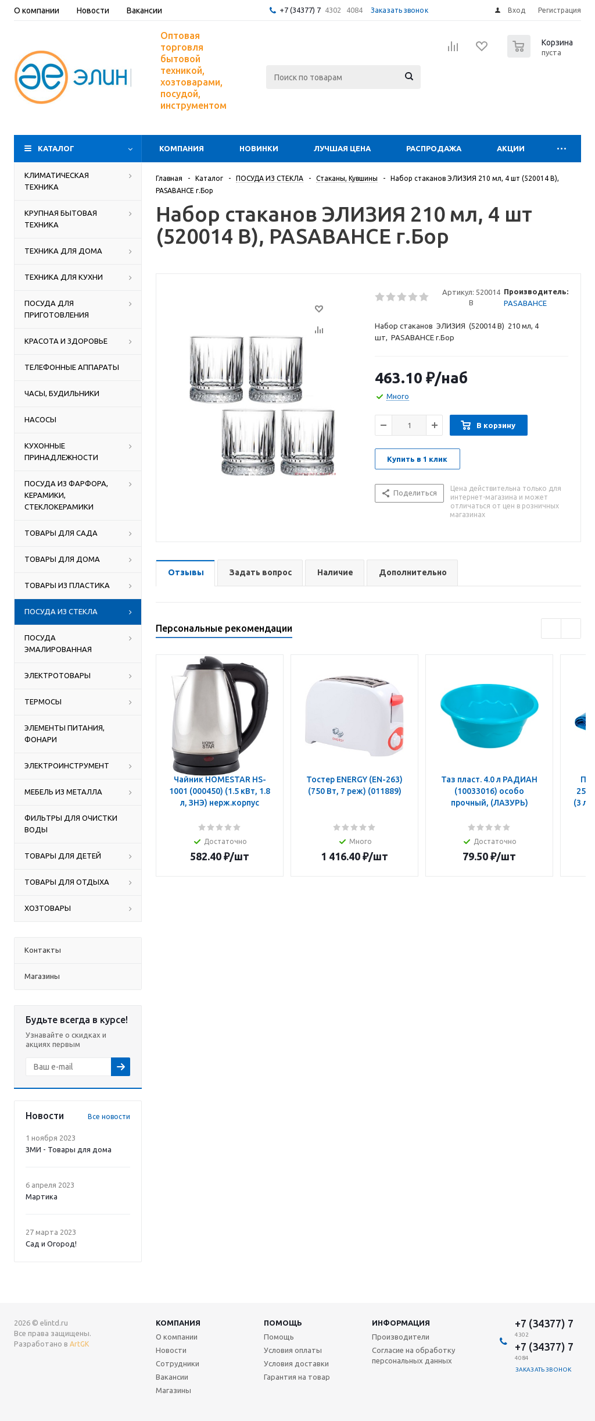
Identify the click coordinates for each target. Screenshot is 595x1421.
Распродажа (433, 148)
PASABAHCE (525, 303)
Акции (511, 148)
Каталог (56, 148)
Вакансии (172, 1377)
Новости (171, 1350)
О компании (177, 1337)
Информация (401, 1323)
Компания (181, 148)
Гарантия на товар (297, 1377)
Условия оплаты (293, 1350)
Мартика (42, 1196)
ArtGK (79, 1344)
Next (570, 628)
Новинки (258, 148)
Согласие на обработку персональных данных (413, 1355)
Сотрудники (177, 1363)
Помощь (283, 1323)
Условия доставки (296, 1363)
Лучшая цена (342, 148)
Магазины (173, 1390)
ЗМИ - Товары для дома (69, 1149)
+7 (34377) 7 (300, 10)
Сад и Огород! (51, 1244)
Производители (400, 1337)
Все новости (109, 1116)
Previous (551, 628)
